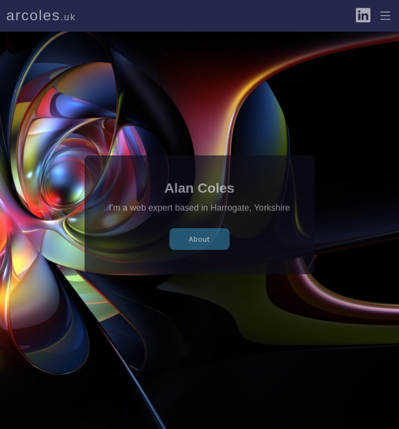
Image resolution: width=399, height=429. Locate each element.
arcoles (41, 15)
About (199, 237)
